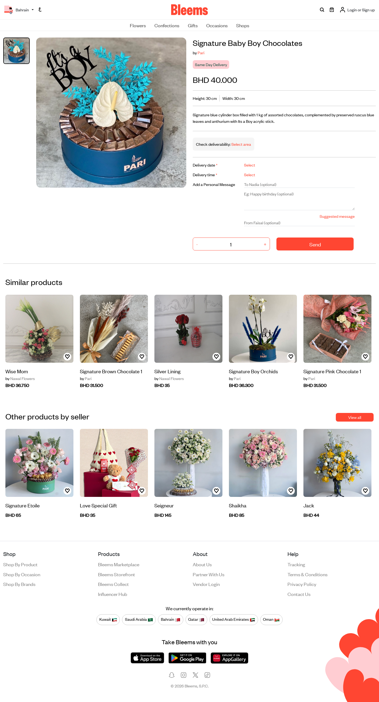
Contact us (298, 594)
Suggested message (337, 216)
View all (354, 417)
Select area (241, 144)
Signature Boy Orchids (253, 371)
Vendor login (206, 584)
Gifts (193, 25)
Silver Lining (167, 371)
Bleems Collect (113, 584)
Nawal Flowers (20, 378)
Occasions (217, 25)
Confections (166, 25)
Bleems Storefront (116, 574)
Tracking (296, 564)
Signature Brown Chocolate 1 (111, 371)
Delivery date (205, 165)
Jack (308, 505)
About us (202, 564)
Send (315, 244)
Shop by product (20, 564)
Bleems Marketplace (118, 564)
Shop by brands (19, 584)
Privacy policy (301, 584)
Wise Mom (16, 371)
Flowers (138, 25)
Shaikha (237, 505)
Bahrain (170, 619)
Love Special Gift (98, 505)
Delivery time (205, 174)
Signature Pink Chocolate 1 (332, 371)
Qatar (196, 619)
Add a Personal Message (214, 184)
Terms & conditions (307, 574)
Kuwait (108, 619)
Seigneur (164, 505)
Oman (271, 619)
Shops (242, 25)
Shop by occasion (21, 574)
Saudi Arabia (139, 619)
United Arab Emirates (233, 619)
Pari (201, 52)
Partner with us (208, 574)
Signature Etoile (22, 505)
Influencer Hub (112, 594)
